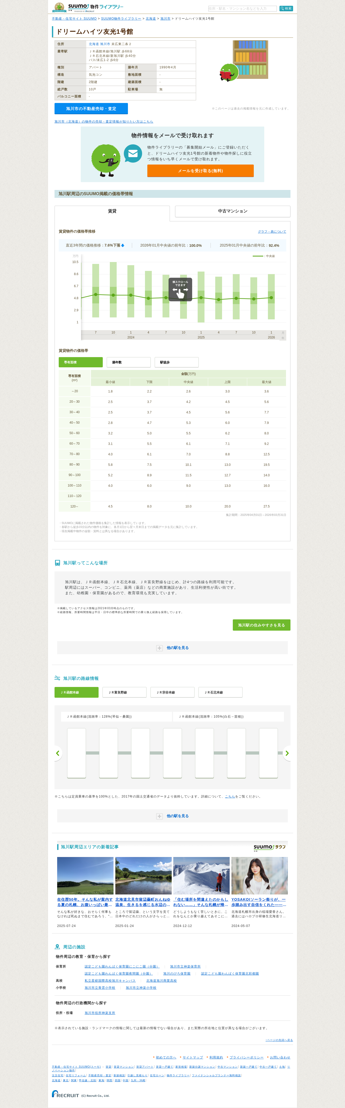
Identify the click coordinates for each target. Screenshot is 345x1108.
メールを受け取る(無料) (200, 170)
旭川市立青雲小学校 (100, 988)
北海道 (151, 18)
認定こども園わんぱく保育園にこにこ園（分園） (122, 966)
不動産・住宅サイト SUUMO (74, 18)
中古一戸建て (268, 1066)
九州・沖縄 (138, 1080)
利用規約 (216, 1057)
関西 (109, 1080)
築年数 (117, 362)
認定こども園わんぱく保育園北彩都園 (230, 973)
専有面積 (70, 362)
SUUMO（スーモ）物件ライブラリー (87, 7)
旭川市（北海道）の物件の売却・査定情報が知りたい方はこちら (104, 121)
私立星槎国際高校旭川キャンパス (110, 981)
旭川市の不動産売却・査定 (91, 108)
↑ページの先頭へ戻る (279, 1040)
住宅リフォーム (76, 1075)
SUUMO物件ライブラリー (121, 18)
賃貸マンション (124, 1066)
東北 (66, 1080)
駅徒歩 (165, 362)
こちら (230, 796)
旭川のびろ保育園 (177, 973)
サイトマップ (193, 1057)
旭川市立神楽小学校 (141, 988)
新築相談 (119, 1075)
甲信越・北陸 (87, 1080)
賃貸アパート (145, 1066)
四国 (118, 1080)
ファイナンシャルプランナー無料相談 (216, 1075)
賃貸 (108, 1066)
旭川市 (165, 18)
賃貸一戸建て (164, 1066)
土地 (282, 1066)
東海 (101, 1080)
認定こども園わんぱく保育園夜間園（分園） (119, 973)
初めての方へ (166, 1057)
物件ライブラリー (178, 1075)
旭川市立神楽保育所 (185, 966)
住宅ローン (157, 1075)
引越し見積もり (137, 1075)
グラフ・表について (272, 231)
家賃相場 (181, 1066)
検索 (288, 8)
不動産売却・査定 (99, 1075)
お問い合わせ (280, 1057)
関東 (74, 1080)
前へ (58, 753)
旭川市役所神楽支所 (100, 1013)
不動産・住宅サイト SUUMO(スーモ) (76, 1066)
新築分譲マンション (202, 1066)
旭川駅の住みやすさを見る (261, 625)
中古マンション (228, 1066)
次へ (286, 753)
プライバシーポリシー (247, 1057)
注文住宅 (57, 1075)
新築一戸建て (248, 1066)
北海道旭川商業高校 (161, 981)
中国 (125, 1080)
